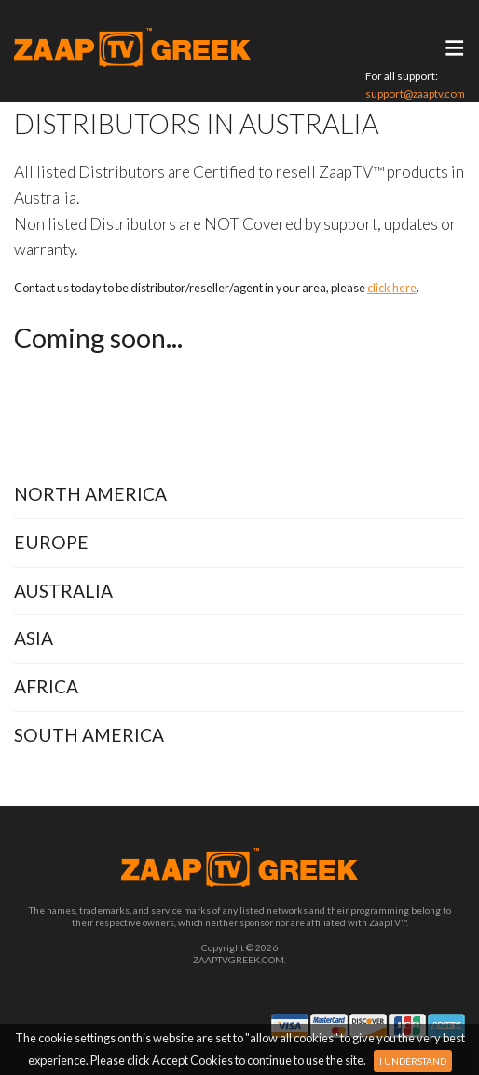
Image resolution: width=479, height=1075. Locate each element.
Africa (46, 686)
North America (90, 493)
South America (89, 735)
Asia (33, 638)
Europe (51, 542)
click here (392, 287)
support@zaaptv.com (415, 93)
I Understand (412, 1061)
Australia (63, 590)
